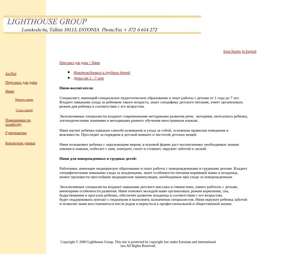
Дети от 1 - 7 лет (88, 78)
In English (249, 51)
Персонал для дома (73, 63)
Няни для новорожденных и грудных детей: (98, 158)
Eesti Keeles (232, 51)
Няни (96, 63)
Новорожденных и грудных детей (101, 72)
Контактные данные (20, 143)
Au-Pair (11, 73)
